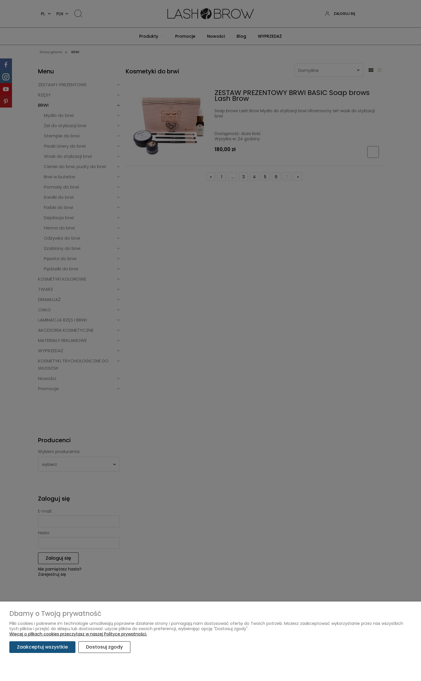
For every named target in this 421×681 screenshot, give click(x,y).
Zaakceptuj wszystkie (42, 647)
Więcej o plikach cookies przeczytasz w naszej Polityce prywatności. (78, 634)
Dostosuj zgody (104, 647)
